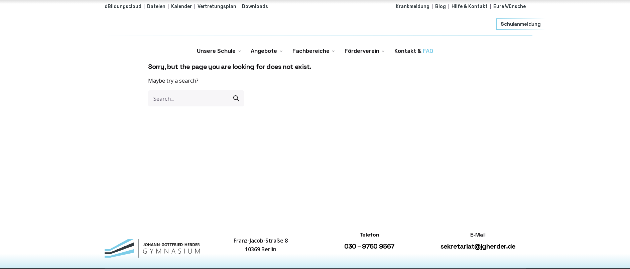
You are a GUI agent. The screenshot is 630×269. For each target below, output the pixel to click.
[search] (236, 98)
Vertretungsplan (217, 6)
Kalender (181, 6)
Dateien (156, 6)
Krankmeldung (412, 6)
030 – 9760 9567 (369, 246)
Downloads (255, 6)
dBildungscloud (123, 6)
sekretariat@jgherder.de (478, 246)
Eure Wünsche (509, 6)
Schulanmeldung (521, 24)
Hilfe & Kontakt (470, 6)
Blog (440, 6)
